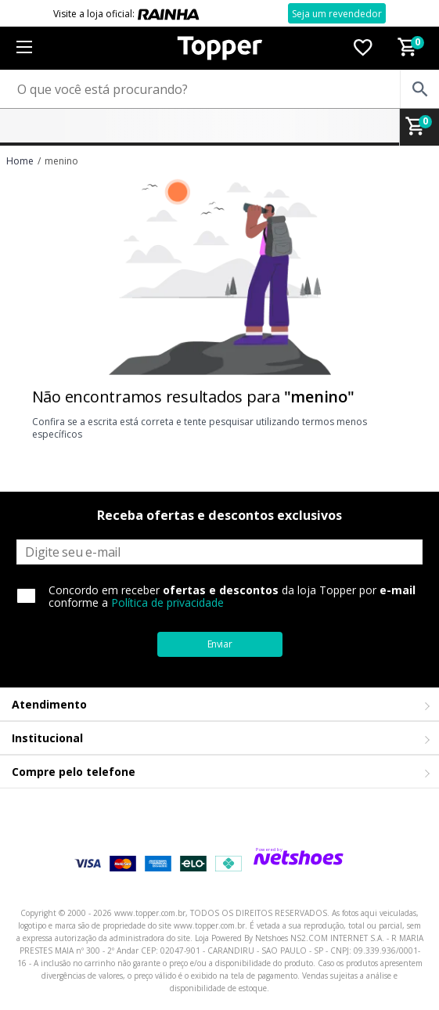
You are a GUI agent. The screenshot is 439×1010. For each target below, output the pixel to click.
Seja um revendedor (337, 13)
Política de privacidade (167, 602)
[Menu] (24, 48)
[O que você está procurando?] (219, 89)
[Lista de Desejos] (363, 48)
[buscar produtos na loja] (419, 89)
